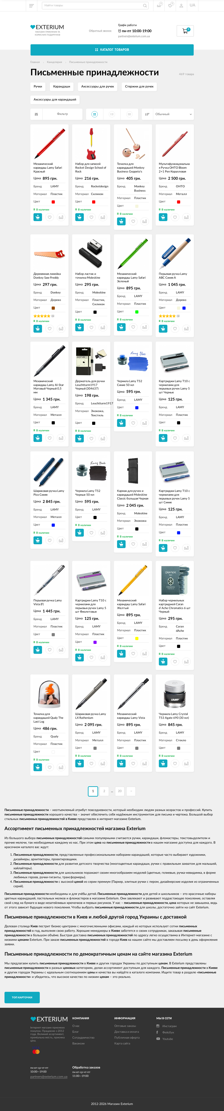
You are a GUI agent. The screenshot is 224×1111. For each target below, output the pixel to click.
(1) (52, 316)
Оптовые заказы (125, 1026)
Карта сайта (122, 1043)
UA (192, 5)
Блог (75, 1031)
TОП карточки (22, 997)
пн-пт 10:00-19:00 (134, 31)
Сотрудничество (83, 1037)
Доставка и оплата (126, 1031)
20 (120, 791)
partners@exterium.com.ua (134, 36)
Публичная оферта (127, 1037)
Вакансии (78, 1043)
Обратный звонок (100, 30)
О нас (76, 1026)
